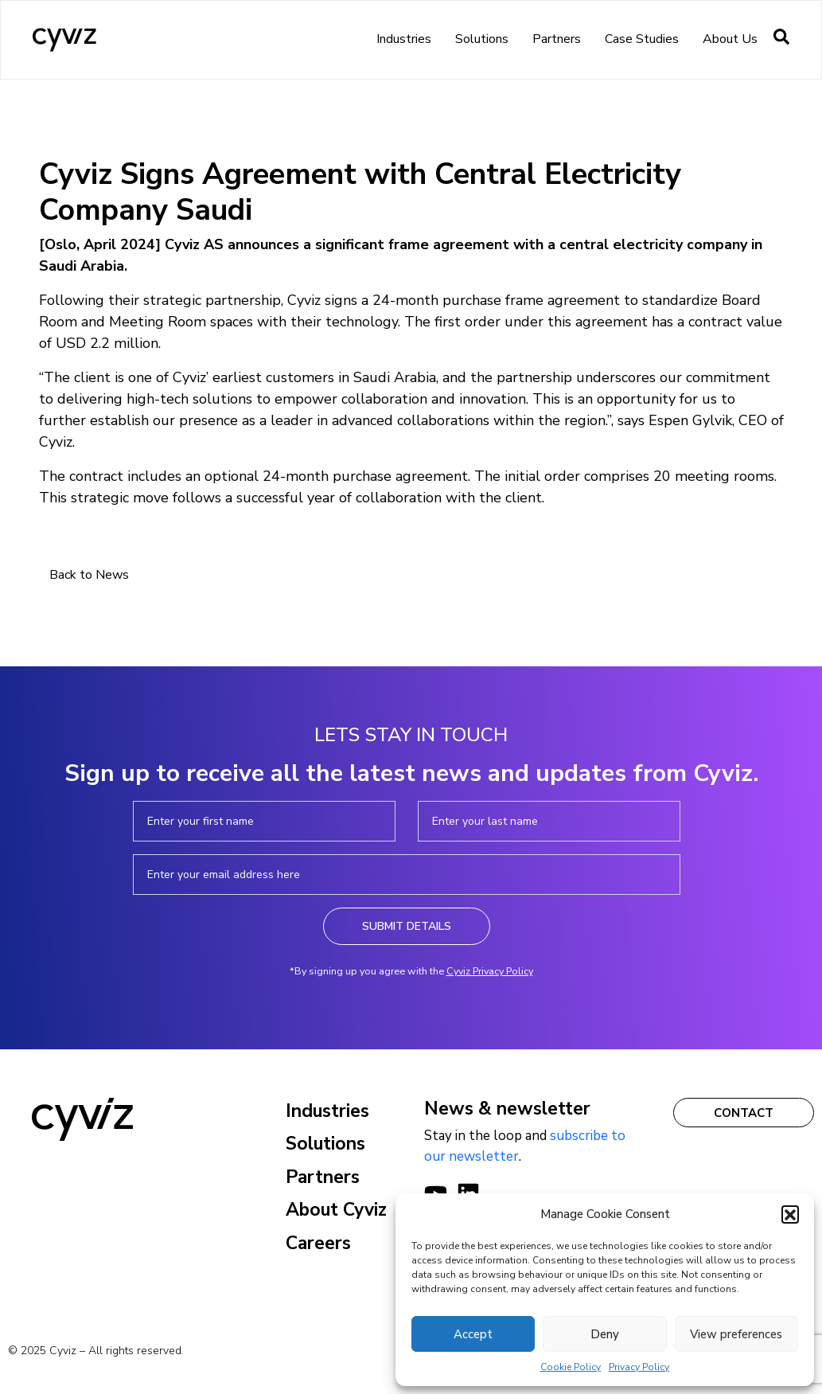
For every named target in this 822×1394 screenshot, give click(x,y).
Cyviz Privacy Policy (489, 971)
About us (730, 39)
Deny (604, 1334)
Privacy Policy (639, 1367)
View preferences (736, 1334)
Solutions (481, 39)
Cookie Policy (570, 1367)
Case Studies (642, 39)
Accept (473, 1334)
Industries (403, 39)
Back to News (89, 575)
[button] (790, 1214)
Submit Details (406, 926)
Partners (556, 39)
